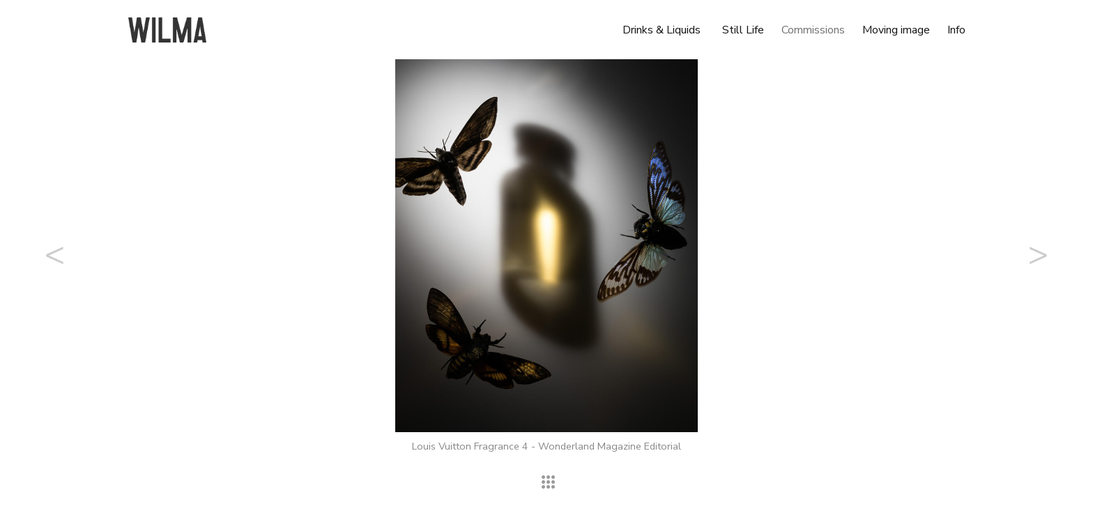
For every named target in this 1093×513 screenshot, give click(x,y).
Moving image (896, 30)
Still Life (743, 30)
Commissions (813, 30)
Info (956, 30)
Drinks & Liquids (661, 30)
